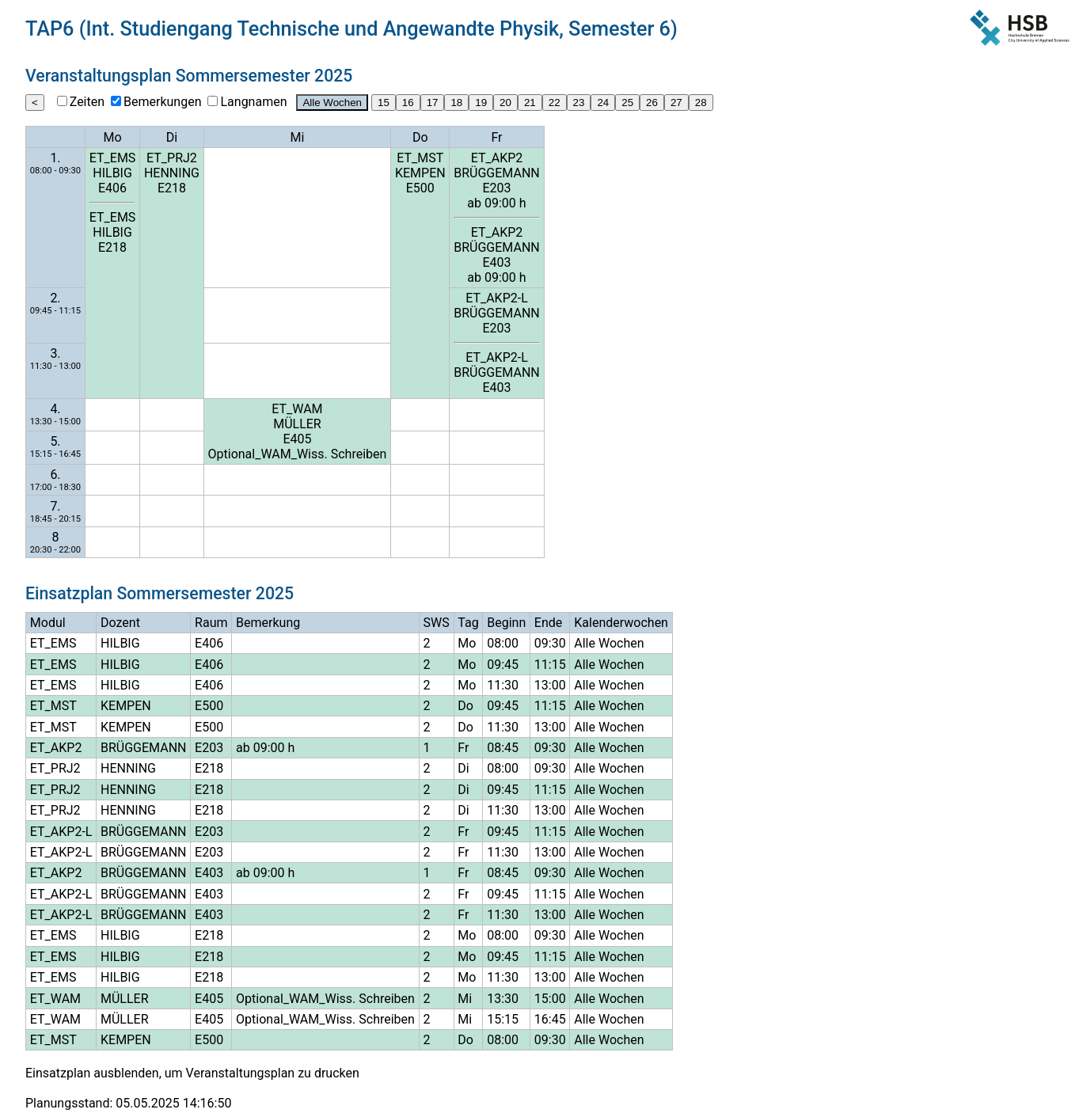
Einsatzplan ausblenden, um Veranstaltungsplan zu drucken (192, 1073)
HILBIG (112, 172)
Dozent (120, 622)
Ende (548, 622)
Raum (211, 622)
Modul (48, 622)
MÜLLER (297, 423)
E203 (496, 188)
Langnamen (253, 101)
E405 (297, 438)
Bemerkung (268, 622)
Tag (468, 622)
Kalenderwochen (621, 622)
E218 (112, 247)
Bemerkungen (162, 101)
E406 (112, 188)
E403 (496, 262)
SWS (437, 622)
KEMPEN (420, 172)
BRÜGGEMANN (496, 172)
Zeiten (87, 101)
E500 (420, 188)
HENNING (171, 172)
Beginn (506, 622)
